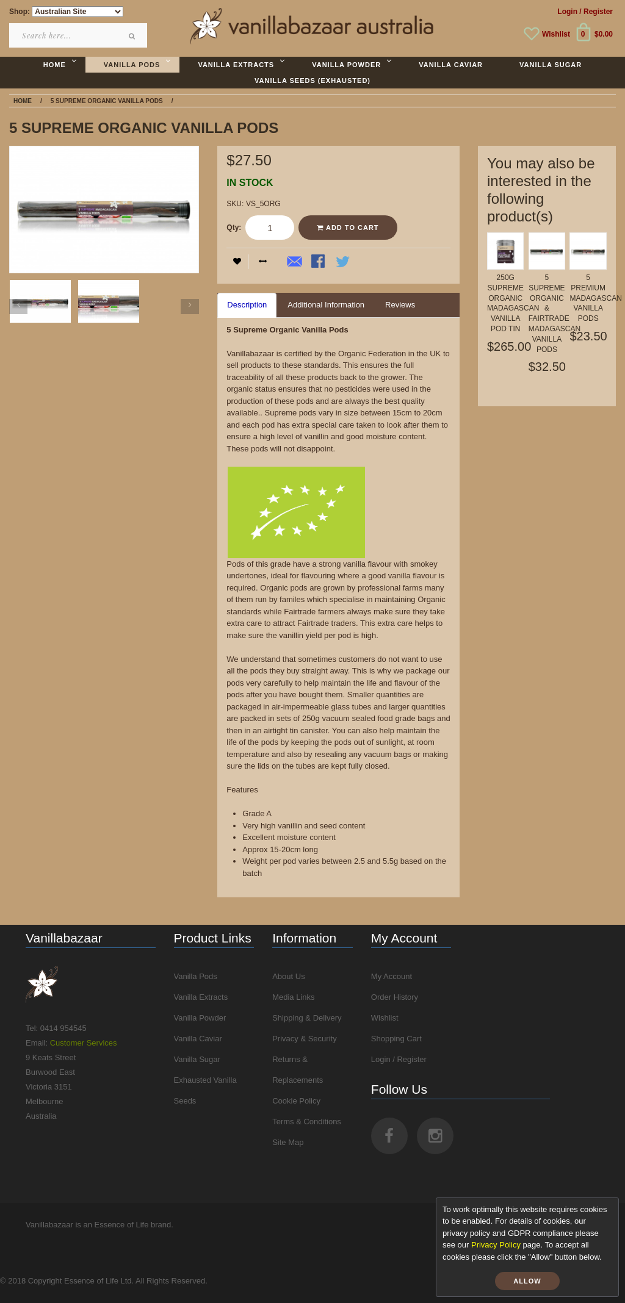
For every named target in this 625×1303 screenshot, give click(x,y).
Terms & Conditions (306, 1121)
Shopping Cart (396, 1038)
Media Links (293, 997)
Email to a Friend (295, 262)
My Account (391, 976)
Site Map (287, 1142)
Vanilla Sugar (197, 1059)
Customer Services (83, 1042)
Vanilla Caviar (198, 1038)
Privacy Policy (496, 1244)
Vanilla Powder (200, 1017)
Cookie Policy (296, 1100)
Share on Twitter (344, 262)
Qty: (233, 227)
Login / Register (399, 1059)
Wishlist (556, 34)
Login (567, 11)
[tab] (246, 305)
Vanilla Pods (195, 976)
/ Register (596, 11)
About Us (288, 976)
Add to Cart (347, 227)
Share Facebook (319, 262)
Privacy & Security (304, 1038)
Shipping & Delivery (306, 1017)
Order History (394, 997)
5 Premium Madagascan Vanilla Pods (595, 298)
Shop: (19, 11)
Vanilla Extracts (201, 997)
